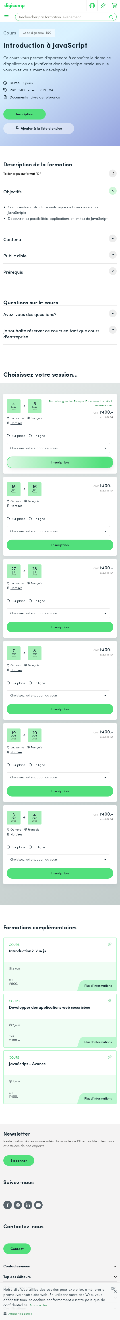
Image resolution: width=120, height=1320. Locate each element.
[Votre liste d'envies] (103, 5)
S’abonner (18, 1160)
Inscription (24, 113)
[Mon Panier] (114, 5)
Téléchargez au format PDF (22, 173)
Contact (17, 1248)
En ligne (39, 436)
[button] (60, 1313)
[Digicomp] (14, 6)
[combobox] (114, 1288)
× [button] (115, 1291)
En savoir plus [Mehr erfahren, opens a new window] (38, 1305)
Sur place (18, 436)
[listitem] (60, 191)
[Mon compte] (92, 5)
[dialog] (60, 1301)
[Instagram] (18, 1205)
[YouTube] (38, 1205)
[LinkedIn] (28, 1205)
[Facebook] (7, 1205)
